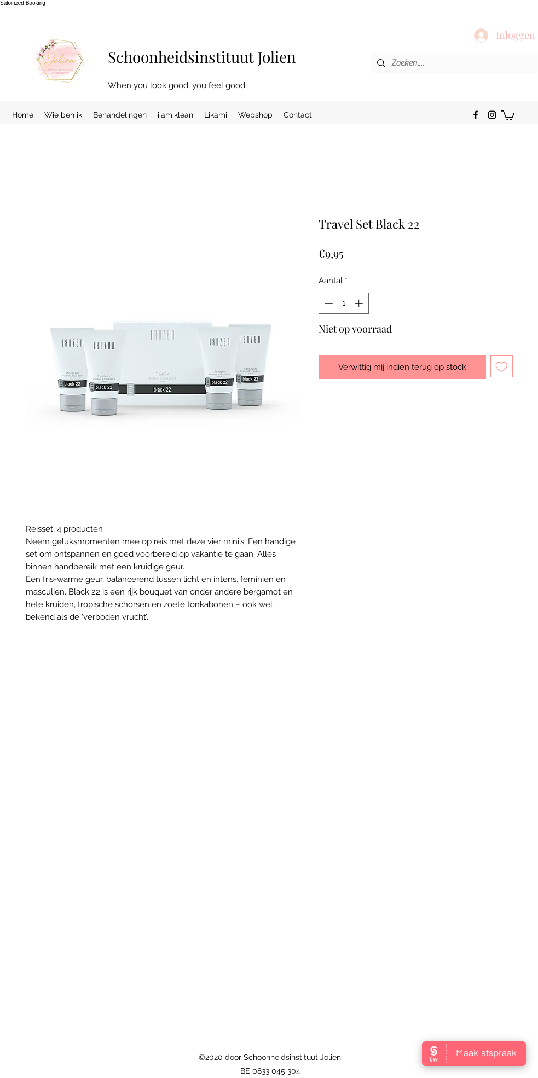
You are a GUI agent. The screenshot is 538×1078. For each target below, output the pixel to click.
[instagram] (492, 114)
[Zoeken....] (452, 63)
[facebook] (475, 114)
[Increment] (359, 303)
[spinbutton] (343, 303)
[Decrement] (327, 303)
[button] (507, 114)
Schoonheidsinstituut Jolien (202, 56)
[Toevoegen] (501, 366)
